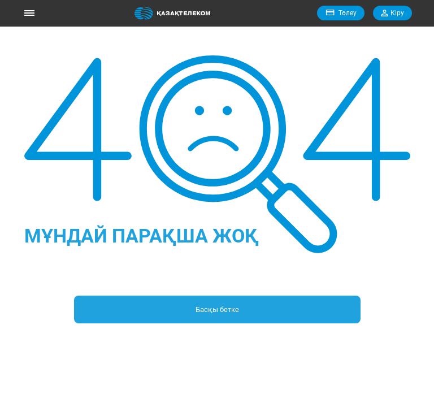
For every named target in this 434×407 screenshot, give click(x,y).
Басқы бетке (217, 309)
